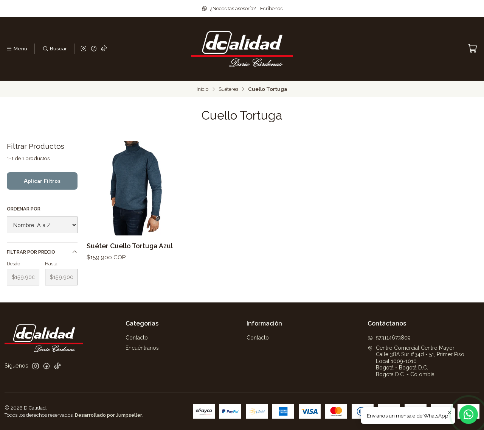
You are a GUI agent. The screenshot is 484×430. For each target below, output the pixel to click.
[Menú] (17, 49)
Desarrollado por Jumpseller (108, 415)
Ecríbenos (271, 8)
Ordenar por (23, 209)
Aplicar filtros (42, 181)
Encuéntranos (142, 348)
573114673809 (389, 338)
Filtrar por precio (42, 252)
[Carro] (472, 48)
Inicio (203, 89)
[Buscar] (54, 49)
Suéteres (228, 89)
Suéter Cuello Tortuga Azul (130, 246)
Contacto (137, 338)
